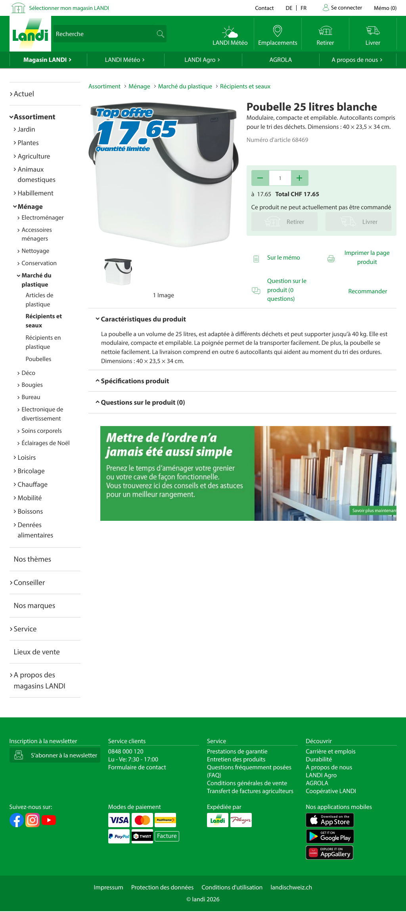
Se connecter (346, 7)
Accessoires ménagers (37, 234)
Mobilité (30, 497)
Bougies (32, 385)
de (289, 7)
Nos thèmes (33, 559)
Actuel (24, 93)
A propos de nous (354, 60)
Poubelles (39, 359)
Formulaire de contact (137, 767)
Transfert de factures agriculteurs (250, 791)
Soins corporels (42, 431)
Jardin (26, 129)
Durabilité (319, 759)
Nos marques (35, 605)
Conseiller (29, 582)
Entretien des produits (236, 759)
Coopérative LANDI (331, 791)
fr (303, 7)
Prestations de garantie (237, 751)
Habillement (36, 192)
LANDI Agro (199, 60)
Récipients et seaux (245, 86)
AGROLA (280, 60)
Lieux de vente (37, 651)
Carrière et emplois (331, 751)
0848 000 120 (126, 751)
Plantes (28, 142)
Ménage (30, 206)
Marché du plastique (185, 86)
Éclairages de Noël (46, 443)
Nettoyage (36, 251)
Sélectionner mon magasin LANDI (69, 7)
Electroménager (43, 218)
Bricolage (31, 470)
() (385, 7)
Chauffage (33, 484)
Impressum (108, 887)
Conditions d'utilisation (231, 887)
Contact (264, 7)
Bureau (31, 397)
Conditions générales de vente (247, 783)
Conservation (39, 263)
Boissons (30, 511)
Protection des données (162, 887)
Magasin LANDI (45, 60)
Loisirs (27, 457)
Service (25, 628)
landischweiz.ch (291, 887)
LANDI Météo (122, 60)
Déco (29, 373)
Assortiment (35, 116)
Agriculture (34, 156)
